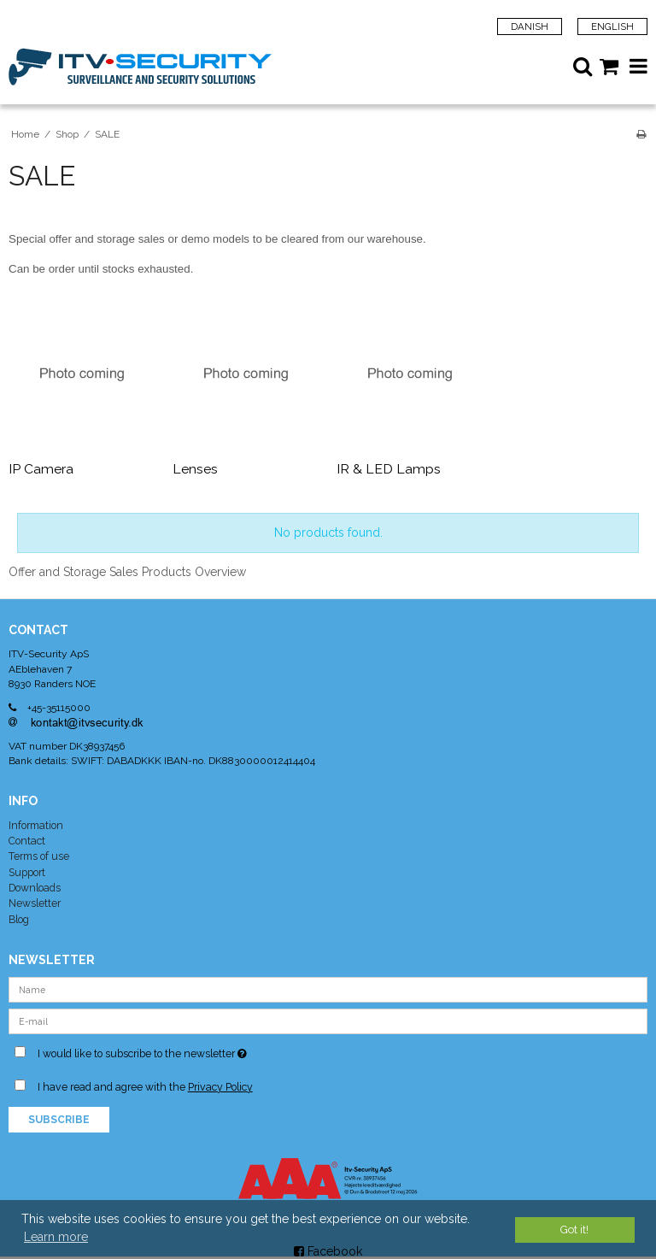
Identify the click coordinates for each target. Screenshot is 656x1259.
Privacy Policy (220, 1086)
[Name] (328, 988)
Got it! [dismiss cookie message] (574, 1229)
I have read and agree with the (145, 1086)
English (612, 26)
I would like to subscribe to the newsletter (183, 1050)
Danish (529, 26)
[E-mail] (328, 1020)
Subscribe (59, 1120)
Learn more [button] (56, 1237)
